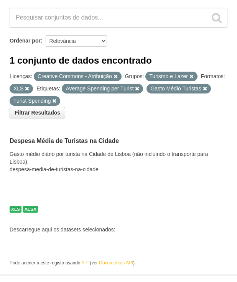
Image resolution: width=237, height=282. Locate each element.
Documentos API (116, 263)
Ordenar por (25, 41)
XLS (15, 209)
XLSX (30, 209)
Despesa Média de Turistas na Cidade (64, 141)
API (85, 263)
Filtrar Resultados (37, 113)
